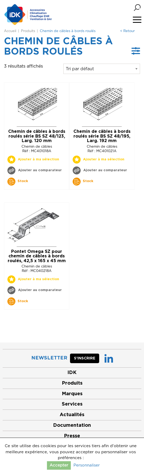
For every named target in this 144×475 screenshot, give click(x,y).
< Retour (127, 31)
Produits (28, 31)
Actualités (72, 414)
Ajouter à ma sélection (38, 159)
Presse (72, 436)
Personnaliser (86, 465)
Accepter (59, 465)
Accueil (10, 31)
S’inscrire (84, 358)
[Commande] (101, 69)
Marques (72, 394)
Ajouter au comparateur (39, 170)
